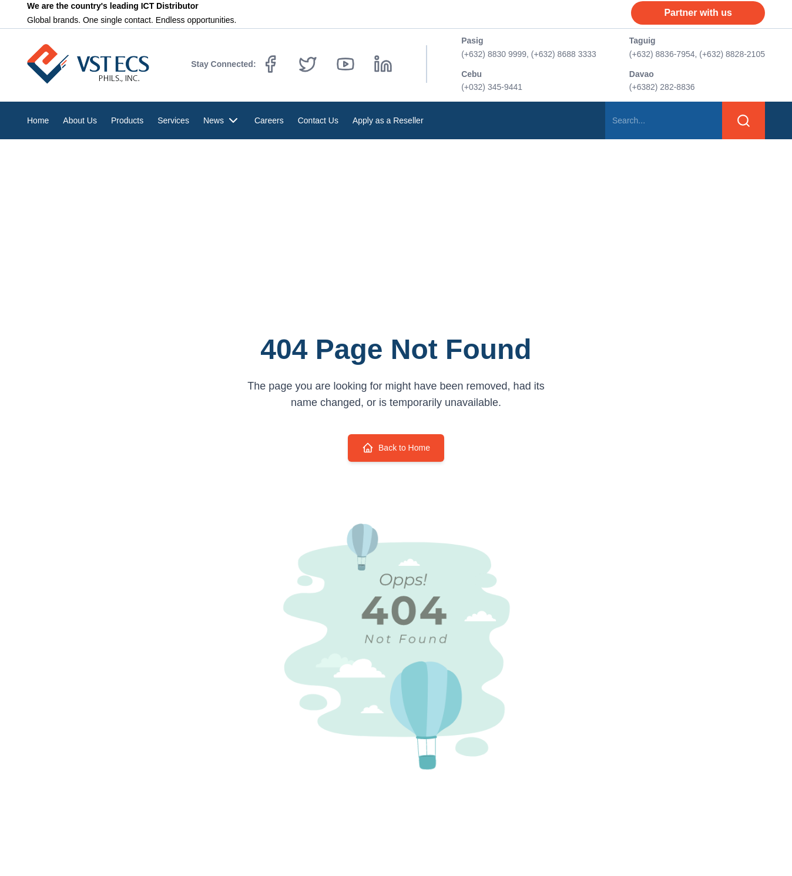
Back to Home (396, 448)
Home (38, 120)
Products (127, 120)
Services (173, 120)
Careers (269, 120)
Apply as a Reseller (388, 120)
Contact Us (318, 120)
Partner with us (698, 13)
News (221, 120)
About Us (80, 120)
